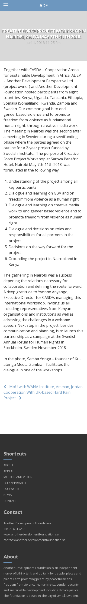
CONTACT (10, 495)
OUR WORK (11, 483)
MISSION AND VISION (17, 471)
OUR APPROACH (14, 477)
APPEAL (8, 465)
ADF (43, 5)
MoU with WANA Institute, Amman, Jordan (46, 386)
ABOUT (8, 459)
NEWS (7, 489)
